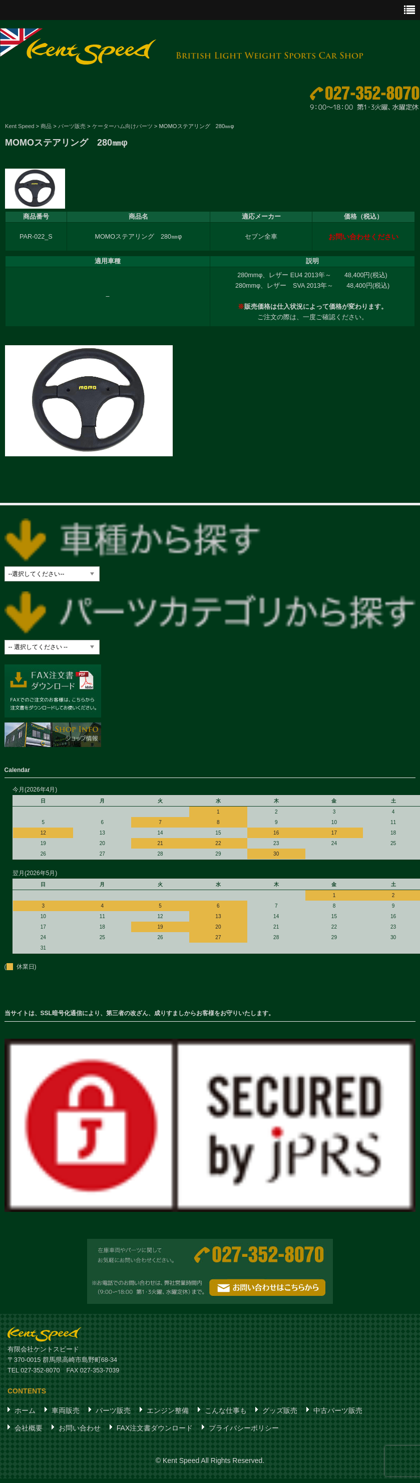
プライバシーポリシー (244, 1435)
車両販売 (66, 1418)
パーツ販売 (113, 1418)
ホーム (25, 1418)
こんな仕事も (226, 1418)
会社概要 (29, 1435)
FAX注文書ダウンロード (155, 1435)
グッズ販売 (279, 1418)
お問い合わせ (80, 1435)
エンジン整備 (168, 1418)
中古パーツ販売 (337, 1418)
